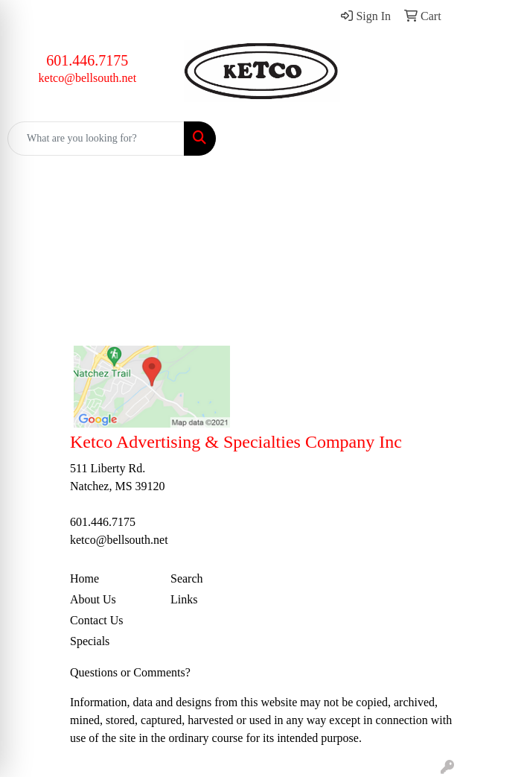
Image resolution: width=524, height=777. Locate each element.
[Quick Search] (96, 138)
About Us (93, 599)
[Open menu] (494, 138)
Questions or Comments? (130, 672)
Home (84, 578)
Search (186, 578)
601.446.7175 (87, 60)
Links (183, 599)
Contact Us (97, 620)
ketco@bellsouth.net (88, 78)
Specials (89, 641)
